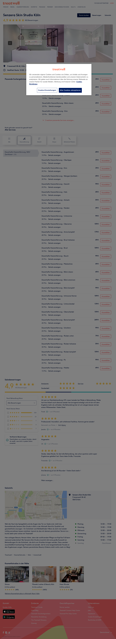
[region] (58, 79)
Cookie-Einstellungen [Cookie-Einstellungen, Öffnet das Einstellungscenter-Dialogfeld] (47, 90)
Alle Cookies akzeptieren (70, 90)
